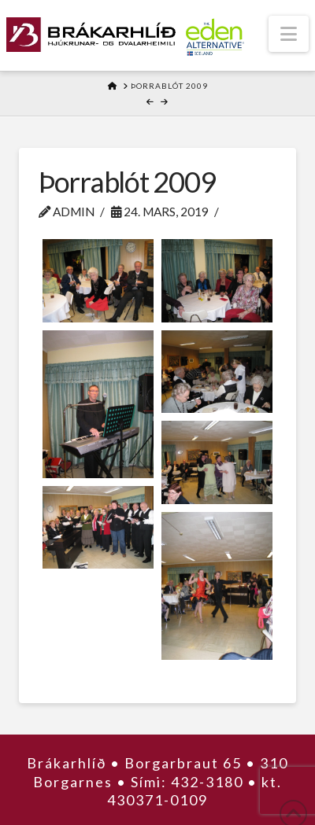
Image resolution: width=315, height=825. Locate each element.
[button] (289, 34)
